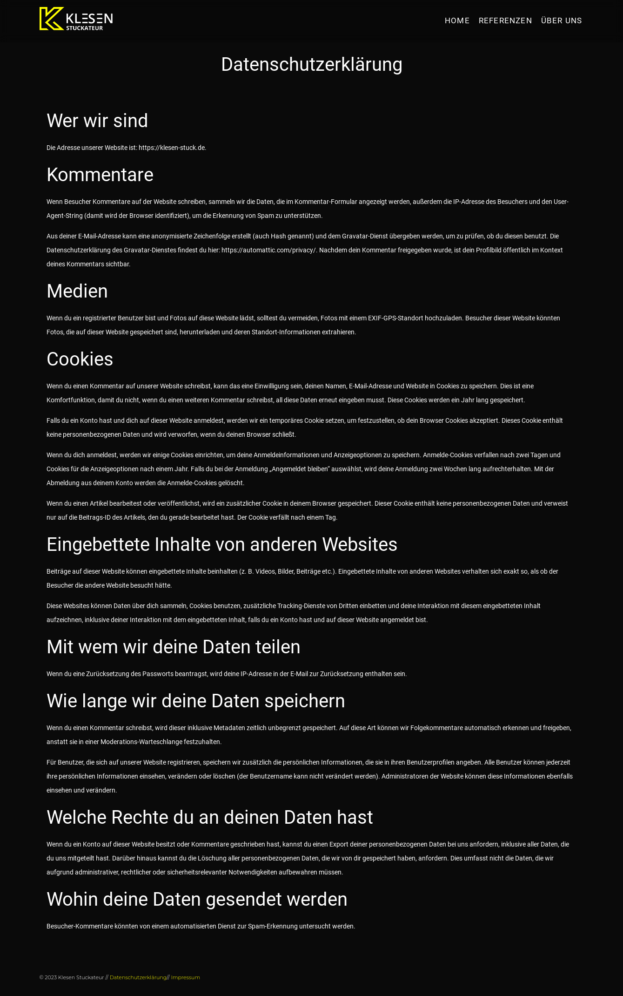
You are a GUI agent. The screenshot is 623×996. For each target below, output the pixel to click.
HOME (457, 20)
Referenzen (505, 20)
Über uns (562, 20)
